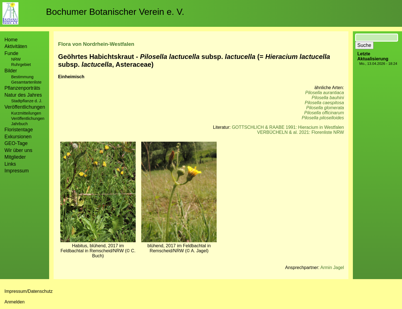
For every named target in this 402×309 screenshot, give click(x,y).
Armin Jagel (332, 267)
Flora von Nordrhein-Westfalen (96, 44)
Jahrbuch (19, 124)
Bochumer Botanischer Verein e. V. (115, 12)
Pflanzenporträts (22, 88)
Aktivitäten (15, 46)
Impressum (16, 170)
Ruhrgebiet (21, 64)
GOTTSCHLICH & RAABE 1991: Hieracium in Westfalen (288, 127)
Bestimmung (22, 77)
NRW (16, 59)
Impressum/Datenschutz (28, 291)
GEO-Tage (16, 143)
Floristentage (18, 129)
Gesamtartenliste (26, 82)
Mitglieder (15, 157)
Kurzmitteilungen (26, 113)
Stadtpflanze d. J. (26, 101)
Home (11, 39)
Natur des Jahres (23, 95)
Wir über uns (18, 150)
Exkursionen (18, 136)
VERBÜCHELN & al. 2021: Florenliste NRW (300, 132)
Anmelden (14, 302)
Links (10, 164)
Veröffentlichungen (27, 118)
